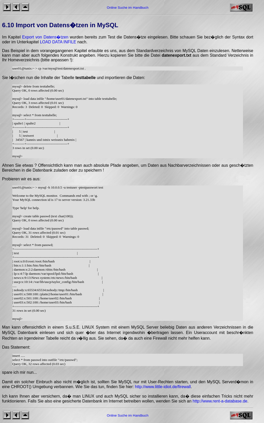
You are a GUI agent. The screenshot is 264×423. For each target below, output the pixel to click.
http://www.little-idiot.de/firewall (163, 387)
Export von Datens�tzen (45, 37)
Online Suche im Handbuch (127, 7)
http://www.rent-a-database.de (220, 401)
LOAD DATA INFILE (58, 42)
